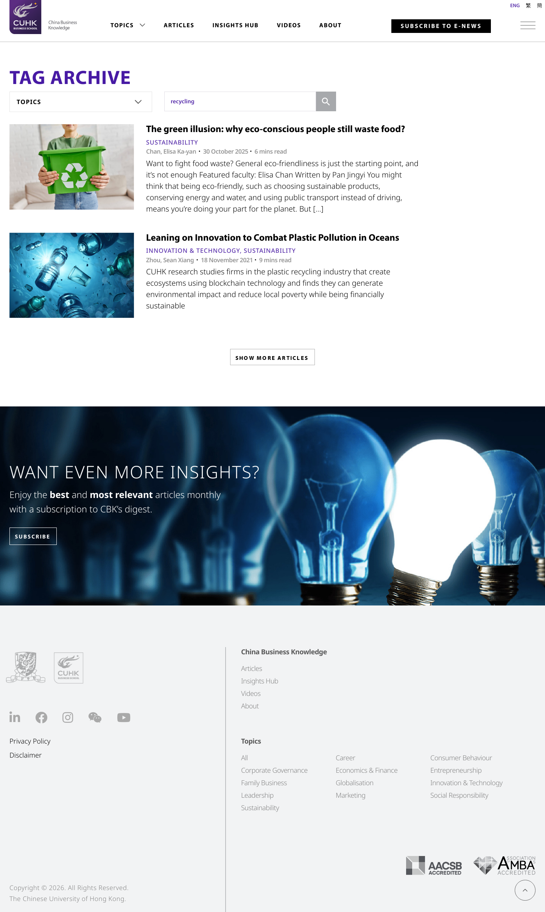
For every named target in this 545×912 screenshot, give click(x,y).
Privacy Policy (29, 741)
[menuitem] (127, 25)
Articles (179, 25)
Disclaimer (25, 755)
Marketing (351, 795)
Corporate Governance (274, 770)
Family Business (264, 782)
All (244, 758)
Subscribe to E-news (441, 26)
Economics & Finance (366, 770)
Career (345, 758)
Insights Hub (235, 25)
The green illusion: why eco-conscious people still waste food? (275, 129)
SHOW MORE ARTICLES (271, 359)
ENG (515, 5)
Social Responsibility (459, 795)
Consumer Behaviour (461, 758)
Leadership (257, 795)
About (330, 25)
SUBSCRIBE (37, 536)
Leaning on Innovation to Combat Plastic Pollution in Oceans (272, 237)
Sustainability (172, 142)
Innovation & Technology (193, 250)
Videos (289, 25)
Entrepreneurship (455, 770)
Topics (122, 25)
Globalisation (355, 782)
